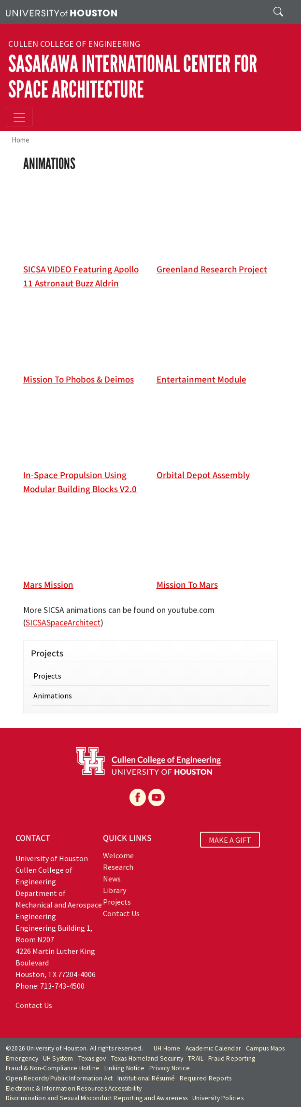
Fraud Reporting (231, 1058)
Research (118, 867)
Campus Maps (265, 1048)
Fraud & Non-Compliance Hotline (53, 1068)
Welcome (118, 855)
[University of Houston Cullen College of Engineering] (148, 760)
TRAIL (195, 1058)
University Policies (218, 1098)
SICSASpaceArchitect (63, 622)
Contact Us (33, 1005)
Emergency (22, 1058)
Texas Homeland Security (147, 1058)
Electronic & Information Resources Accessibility (74, 1088)
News (112, 878)
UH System (58, 1058)
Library (114, 890)
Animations (52, 695)
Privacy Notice (169, 1068)
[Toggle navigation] (19, 117)
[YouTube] (156, 797)
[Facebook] (137, 797)
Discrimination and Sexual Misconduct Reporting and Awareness (96, 1098)
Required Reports (205, 1078)
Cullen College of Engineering (74, 44)
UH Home (167, 1048)
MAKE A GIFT (230, 839)
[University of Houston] (61, 12)
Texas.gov (92, 1058)
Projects (47, 676)
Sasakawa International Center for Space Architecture (132, 77)
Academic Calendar (213, 1048)
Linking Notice (124, 1068)
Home (20, 139)
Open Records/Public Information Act (59, 1078)
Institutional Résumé (146, 1078)
